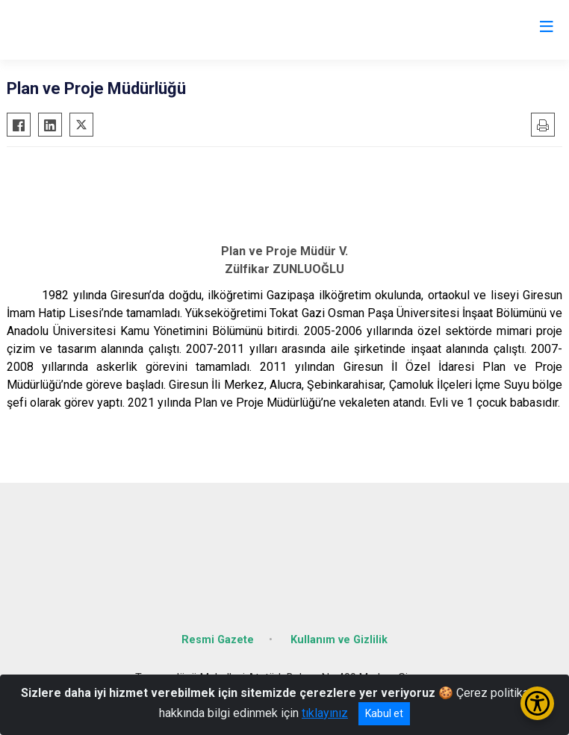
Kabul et (384, 713)
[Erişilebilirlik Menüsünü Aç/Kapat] (537, 703)
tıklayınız (325, 713)
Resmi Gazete (217, 640)
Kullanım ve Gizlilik (339, 640)
